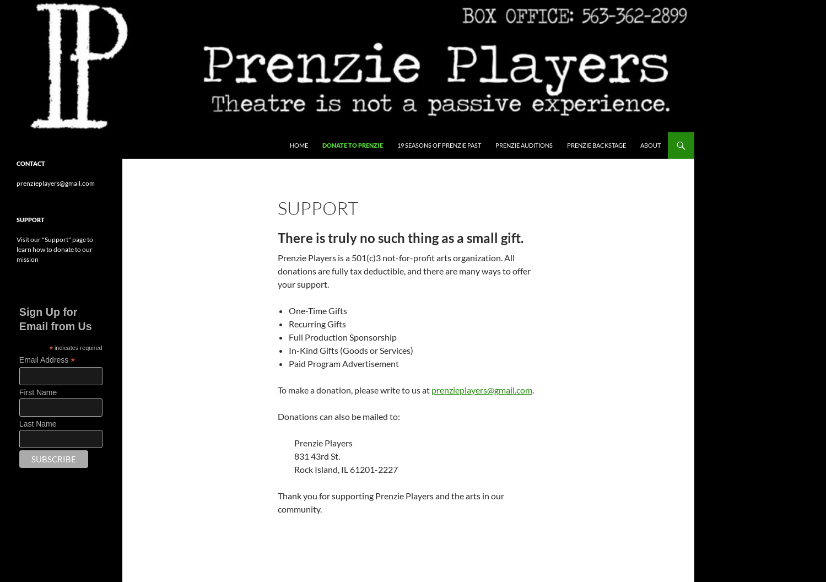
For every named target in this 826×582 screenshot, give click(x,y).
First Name (38, 392)
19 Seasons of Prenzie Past (439, 145)
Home (299, 145)
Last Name (38, 423)
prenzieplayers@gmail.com (481, 390)
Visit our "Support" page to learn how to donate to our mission (55, 249)
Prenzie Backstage (596, 145)
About (650, 145)
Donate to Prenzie (352, 145)
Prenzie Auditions (524, 145)
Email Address (47, 360)
